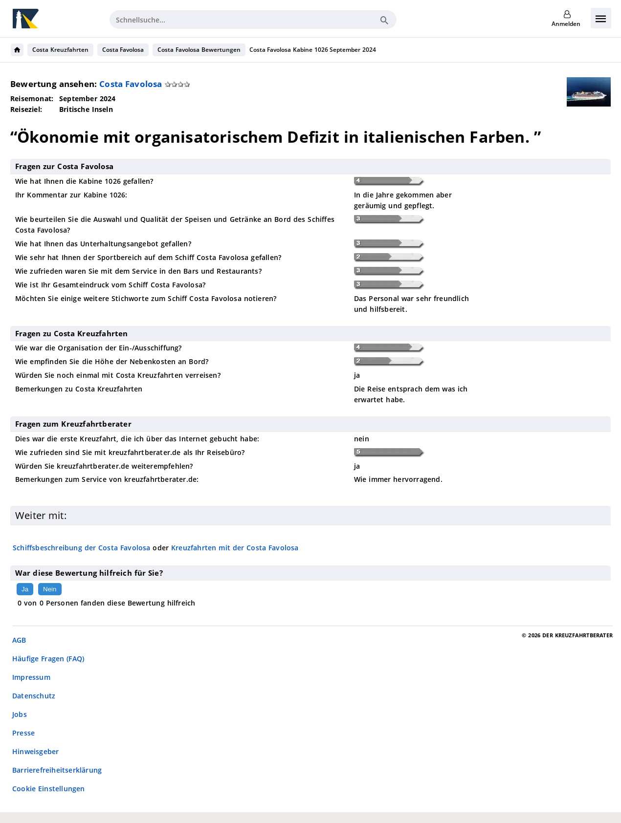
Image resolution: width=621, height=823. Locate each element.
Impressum (31, 677)
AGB (19, 640)
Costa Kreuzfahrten (60, 49)
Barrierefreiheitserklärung (57, 770)
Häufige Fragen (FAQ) (48, 658)
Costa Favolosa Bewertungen (198, 49)
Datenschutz (33, 695)
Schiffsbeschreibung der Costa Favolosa (82, 547)
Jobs (19, 714)
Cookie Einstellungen (48, 788)
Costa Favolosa (123, 49)
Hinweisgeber (35, 751)
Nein (49, 589)
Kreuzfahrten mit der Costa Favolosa (235, 547)
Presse (23, 732)
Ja (25, 589)
